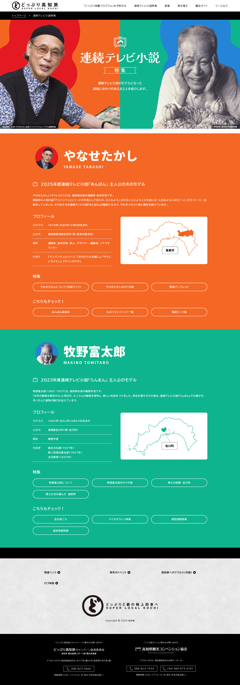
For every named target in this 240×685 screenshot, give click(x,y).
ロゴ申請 (51, 583)
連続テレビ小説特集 (145, 6)
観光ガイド (202, 6)
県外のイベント (120, 572)
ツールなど (221, 6)
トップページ (19, 15)
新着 (167, 6)
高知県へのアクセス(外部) (178, 572)
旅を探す (183, 6)
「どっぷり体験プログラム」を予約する (105, 6)
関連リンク (52, 572)
